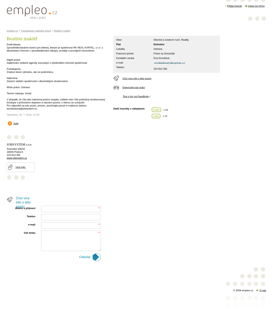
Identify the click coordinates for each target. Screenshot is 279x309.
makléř (156, 110)
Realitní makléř (62, 30)
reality (156, 116)
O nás (263, 290)
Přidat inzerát (234, 6)
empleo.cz (12, 30)
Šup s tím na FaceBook (136, 96)
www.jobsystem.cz (17, 158)
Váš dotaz (29, 232)
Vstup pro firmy (256, 6)
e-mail (31, 224)
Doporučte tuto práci (133, 87)
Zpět (15, 123)
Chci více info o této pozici (136, 78)
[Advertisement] (76, 130)
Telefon (31, 216)
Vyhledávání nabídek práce (36, 30)
